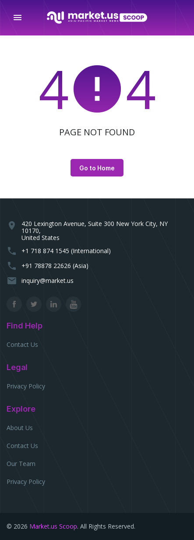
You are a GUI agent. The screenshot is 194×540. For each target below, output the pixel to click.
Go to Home (97, 168)
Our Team (21, 463)
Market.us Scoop (53, 526)
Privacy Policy (26, 386)
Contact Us (22, 344)
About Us (20, 428)
